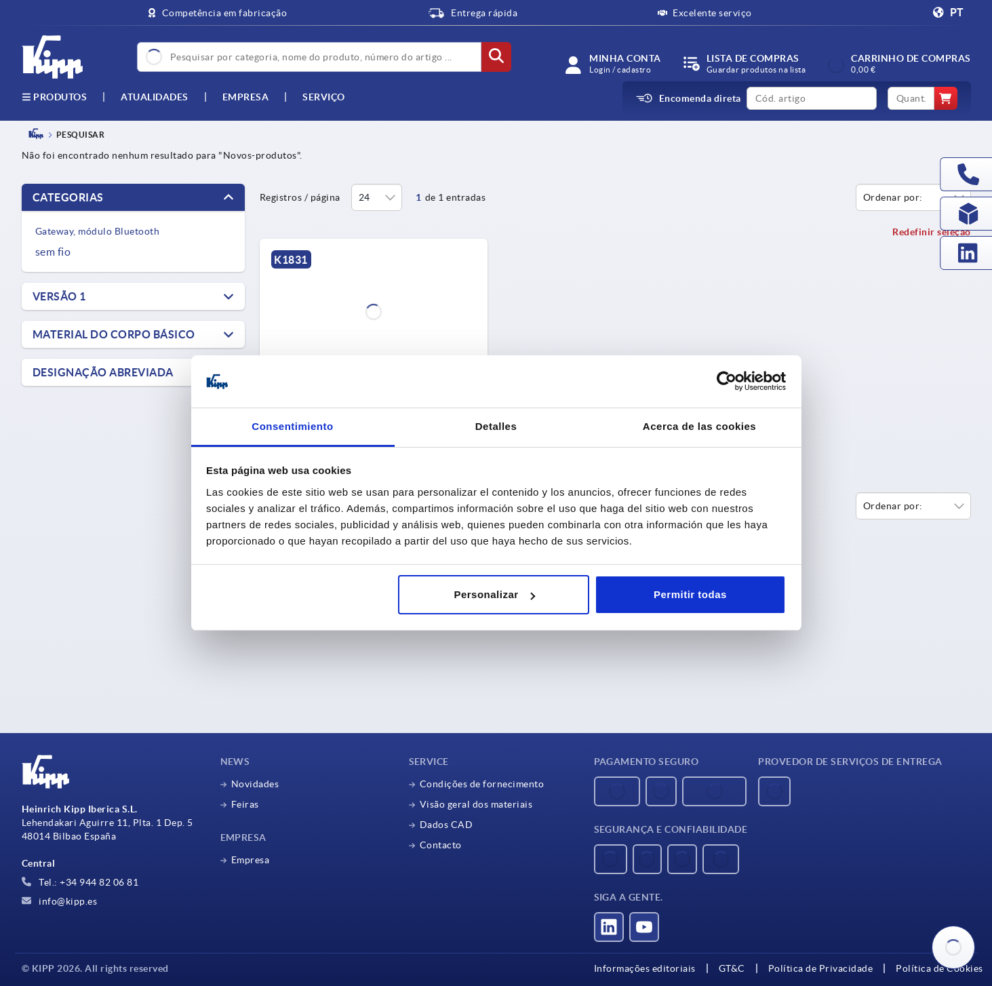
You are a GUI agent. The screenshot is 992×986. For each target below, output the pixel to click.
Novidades (255, 783)
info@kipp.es (60, 901)
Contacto (441, 845)
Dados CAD (446, 824)
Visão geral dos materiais (476, 804)
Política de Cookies (939, 968)
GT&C (732, 968)
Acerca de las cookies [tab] (699, 426)
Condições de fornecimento (482, 783)
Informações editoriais (645, 968)
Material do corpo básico (114, 334)
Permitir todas (690, 594)
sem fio (53, 251)
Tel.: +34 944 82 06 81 (80, 882)
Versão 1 (59, 296)
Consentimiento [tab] (292, 426)
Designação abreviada (103, 372)
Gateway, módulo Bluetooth (97, 231)
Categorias (68, 197)
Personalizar (494, 594)
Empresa (245, 97)
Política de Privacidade (820, 968)
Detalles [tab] (496, 426)
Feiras (245, 804)
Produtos (54, 97)
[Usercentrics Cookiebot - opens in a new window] (726, 382)
